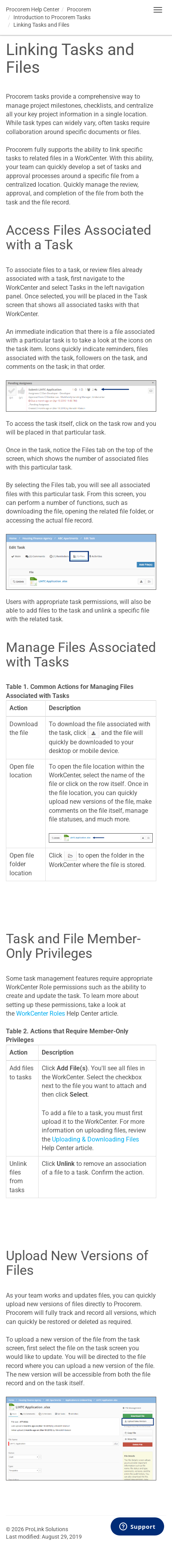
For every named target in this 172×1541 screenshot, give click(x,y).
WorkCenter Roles (40, 1013)
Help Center (32, 9)
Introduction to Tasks (52, 17)
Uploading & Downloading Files (95, 1139)
